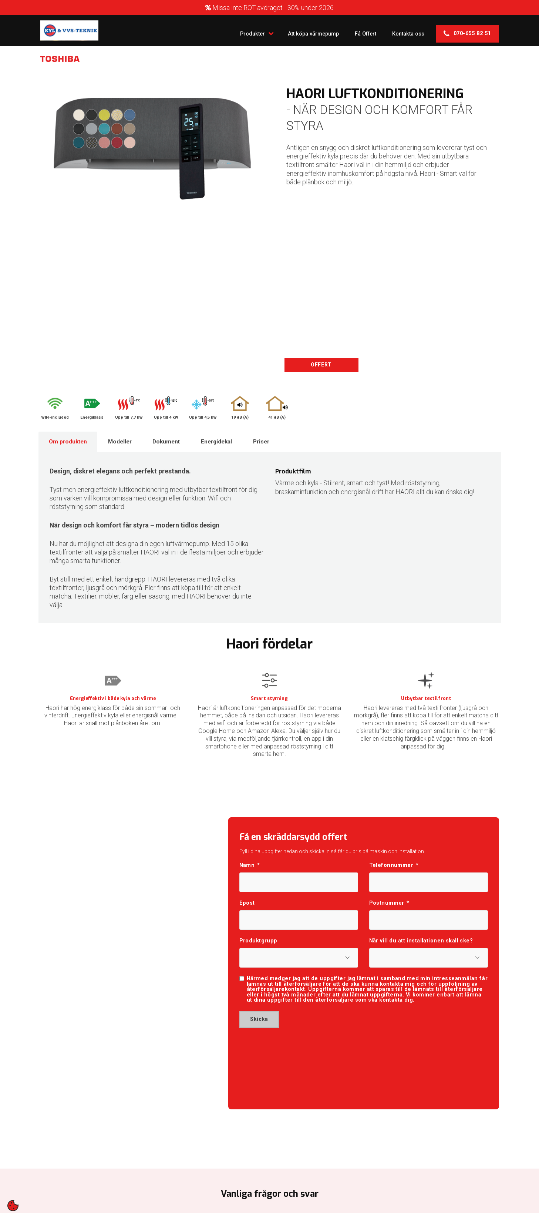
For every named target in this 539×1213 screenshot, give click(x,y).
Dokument (177, 443)
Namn (249, 868)
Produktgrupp (258, 948)
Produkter (236, 30)
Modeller (126, 443)
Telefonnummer (394, 868)
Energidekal (232, 443)
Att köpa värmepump (299, 30)
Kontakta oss (405, 30)
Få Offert (356, 30)
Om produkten (70, 443)
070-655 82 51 (467, 30)
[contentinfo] (12, 1205)
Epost (247, 908)
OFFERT (321, 365)
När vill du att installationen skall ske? (421, 948)
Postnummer (389, 908)
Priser (281, 443)
